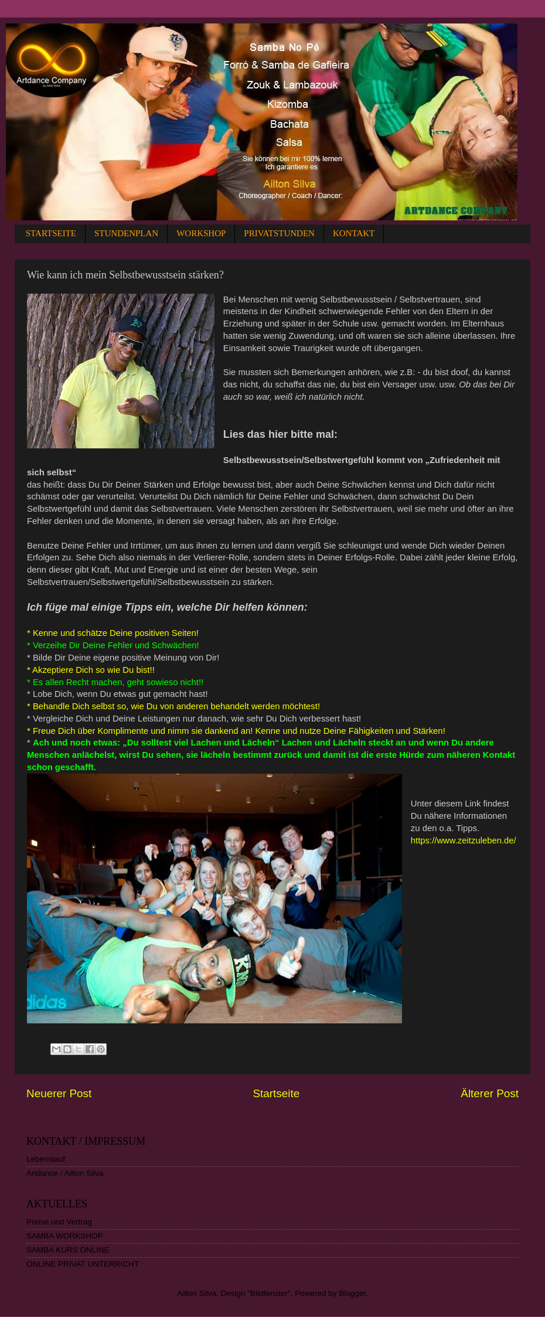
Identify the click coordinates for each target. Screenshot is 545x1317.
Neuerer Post (58, 1093)
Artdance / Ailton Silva (64, 1173)
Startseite (276, 1093)
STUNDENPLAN (126, 233)
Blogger (352, 1293)
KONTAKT (353, 233)
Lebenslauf (45, 1159)
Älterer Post (490, 1093)
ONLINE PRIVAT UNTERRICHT (82, 1264)
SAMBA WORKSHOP (64, 1235)
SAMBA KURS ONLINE (68, 1249)
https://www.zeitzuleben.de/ (463, 840)
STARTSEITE (51, 233)
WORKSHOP (201, 233)
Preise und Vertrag (59, 1221)
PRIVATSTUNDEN (279, 233)
